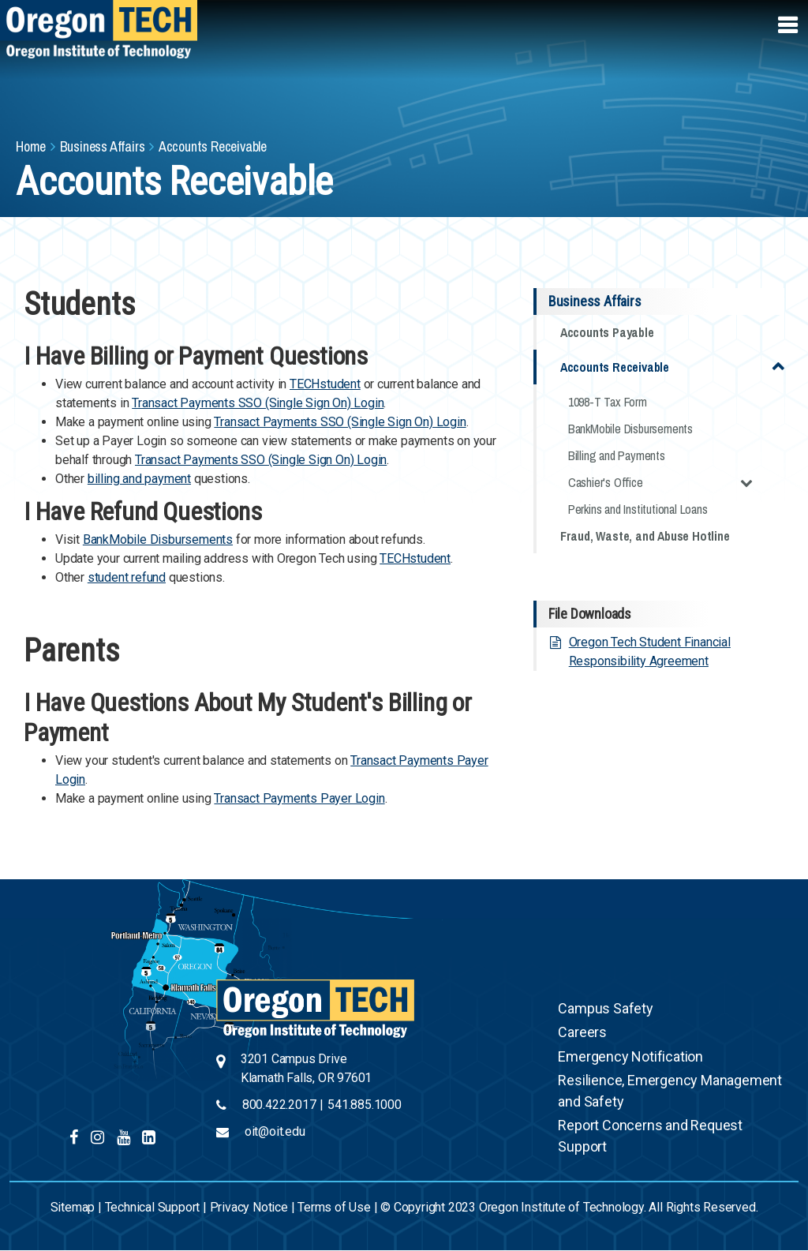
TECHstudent (325, 383)
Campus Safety (605, 1008)
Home (31, 146)
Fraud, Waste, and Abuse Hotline (645, 536)
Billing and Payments (616, 455)
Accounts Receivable (672, 366)
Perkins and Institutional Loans (638, 509)
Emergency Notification (630, 1056)
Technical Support (152, 1207)
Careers (582, 1032)
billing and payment (139, 478)
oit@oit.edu (275, 1131)
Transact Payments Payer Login (299, 798)
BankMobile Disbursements (158, 539)
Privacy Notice (249, 1207)
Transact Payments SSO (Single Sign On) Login (257, 402)
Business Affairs (102, 146)
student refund (127, 577)
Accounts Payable (607, 332)
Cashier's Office (660, 482)
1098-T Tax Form (607, 401)
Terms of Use (334, 1207)
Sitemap (72, 1207)
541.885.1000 (364, 1104)
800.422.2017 (279, 1104)
